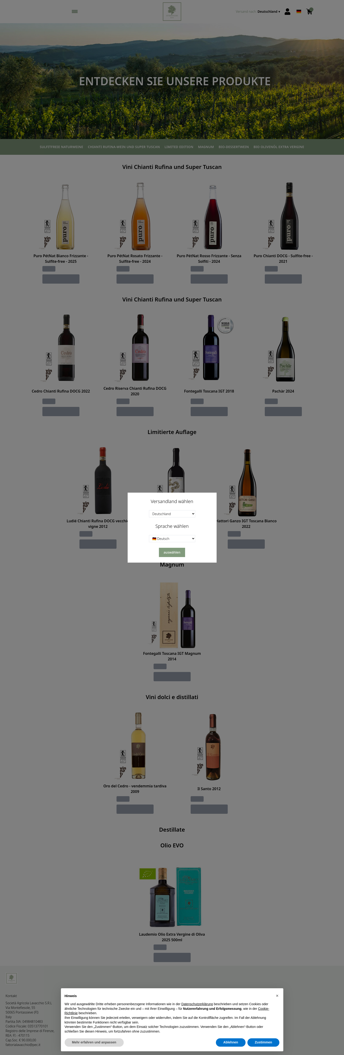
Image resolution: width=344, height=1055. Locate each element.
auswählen (172, 552)
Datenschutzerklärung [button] (197, 1004)
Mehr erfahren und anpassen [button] (94, 1042)
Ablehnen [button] (230, 1042)
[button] (277, 995)
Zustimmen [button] (263, 1042)
